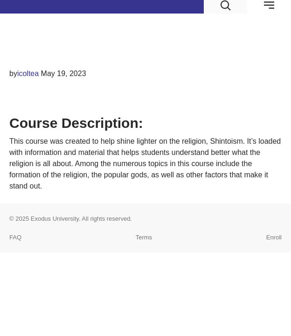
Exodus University (55, 218)
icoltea (28, 73)
